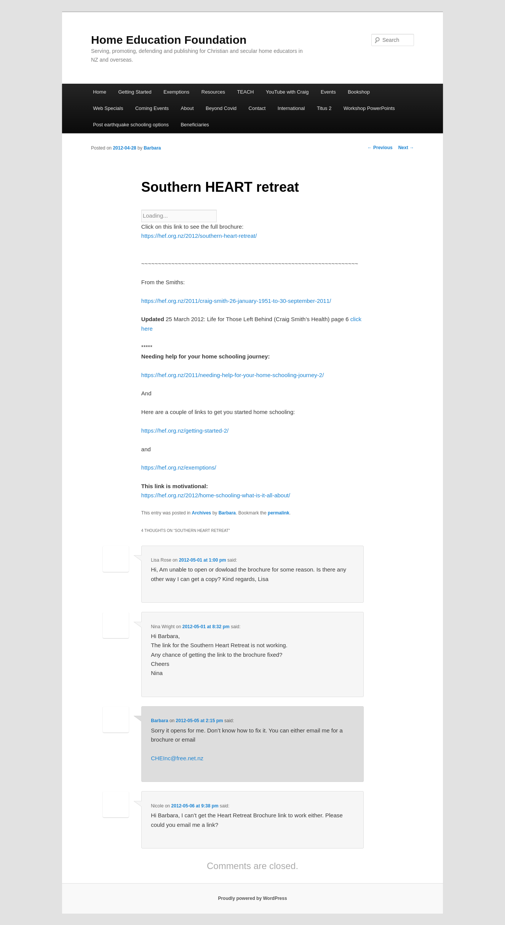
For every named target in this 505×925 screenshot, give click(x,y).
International (291, 108)
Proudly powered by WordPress (252, 898)
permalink (278, 513)
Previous (380, 147)
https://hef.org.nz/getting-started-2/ (185, 430)
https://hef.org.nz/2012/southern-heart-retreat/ (199, 235)
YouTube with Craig (287, 92)
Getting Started (134, 92)
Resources (213, 92)
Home (99, 92)
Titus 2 (324, 108)
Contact (257, 108)
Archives (201, 513)
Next (406, 147)
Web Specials (108, 108)
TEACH (245, 92)
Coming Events (152, 108)
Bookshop (359, 92)
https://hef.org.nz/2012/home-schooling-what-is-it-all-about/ (215, 495)
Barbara (152, 148)
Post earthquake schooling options (131, 124)
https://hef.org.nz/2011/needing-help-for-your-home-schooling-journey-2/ (232, 375)
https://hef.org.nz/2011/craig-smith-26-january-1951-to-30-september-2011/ (236, 301)
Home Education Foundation (168, 39)
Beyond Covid (221, 108)
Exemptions (176, 92)
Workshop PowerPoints (369, 108)
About (187, 108)
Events (328, 92)
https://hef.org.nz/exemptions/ (178, 467)
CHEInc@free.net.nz (177, 758)
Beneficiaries (195, 124)
